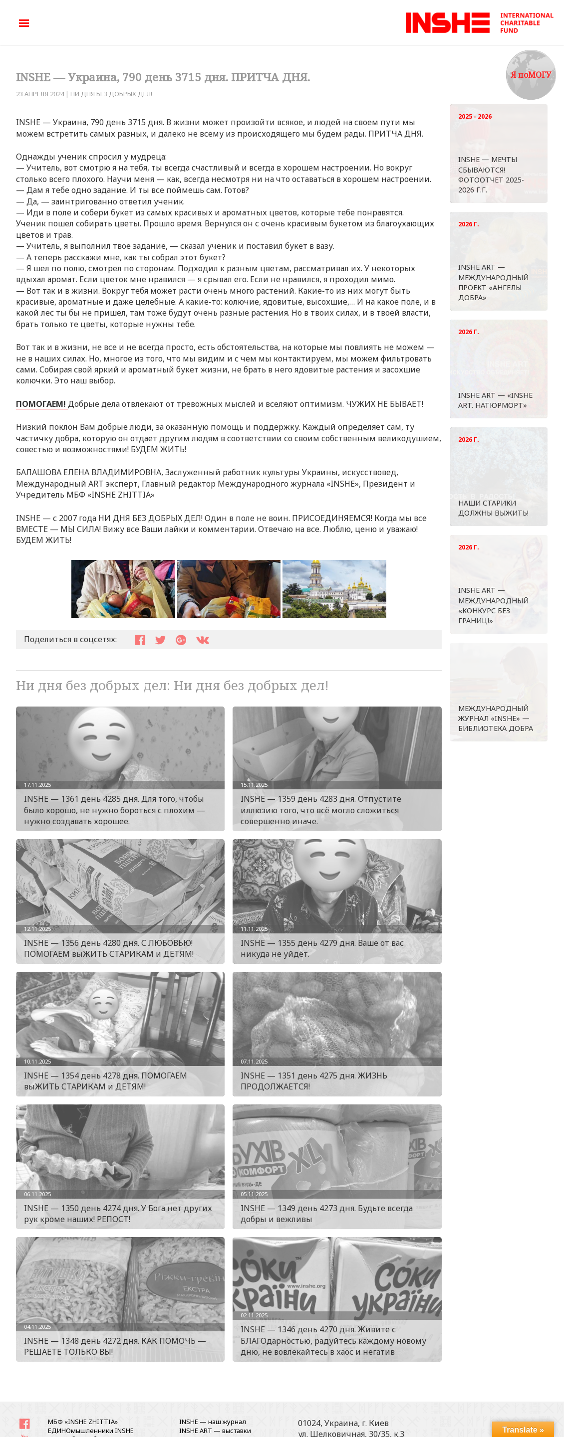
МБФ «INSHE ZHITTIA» (83, 1421)
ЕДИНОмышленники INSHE (91, 1430)
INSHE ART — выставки (215, 1430)
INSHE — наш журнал (212, 1421)
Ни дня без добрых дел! (111, 93)
